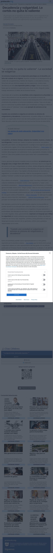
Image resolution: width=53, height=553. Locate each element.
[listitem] (26, 272)
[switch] (43, 275)
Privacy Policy (34, 299)
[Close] (50, 253)
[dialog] (26, 276)
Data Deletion (19, 299)
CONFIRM (16, 294)
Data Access (26, 299)
